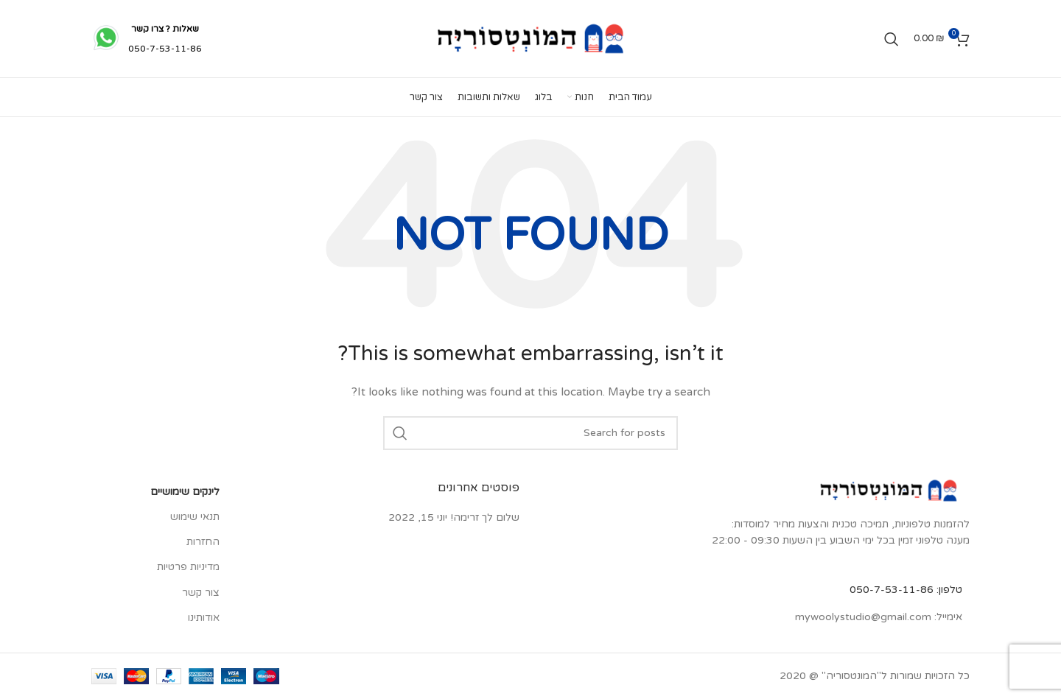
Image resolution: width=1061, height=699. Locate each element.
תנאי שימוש (195, 516)
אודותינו (204, 617)
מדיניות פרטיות (188, 567)
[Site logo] (530, 38)
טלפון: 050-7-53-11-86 (906, 589)
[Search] (891, 39)
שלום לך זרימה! (484, 517)
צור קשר (201, 592)
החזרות (203, 541)
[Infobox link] (146, 39)
